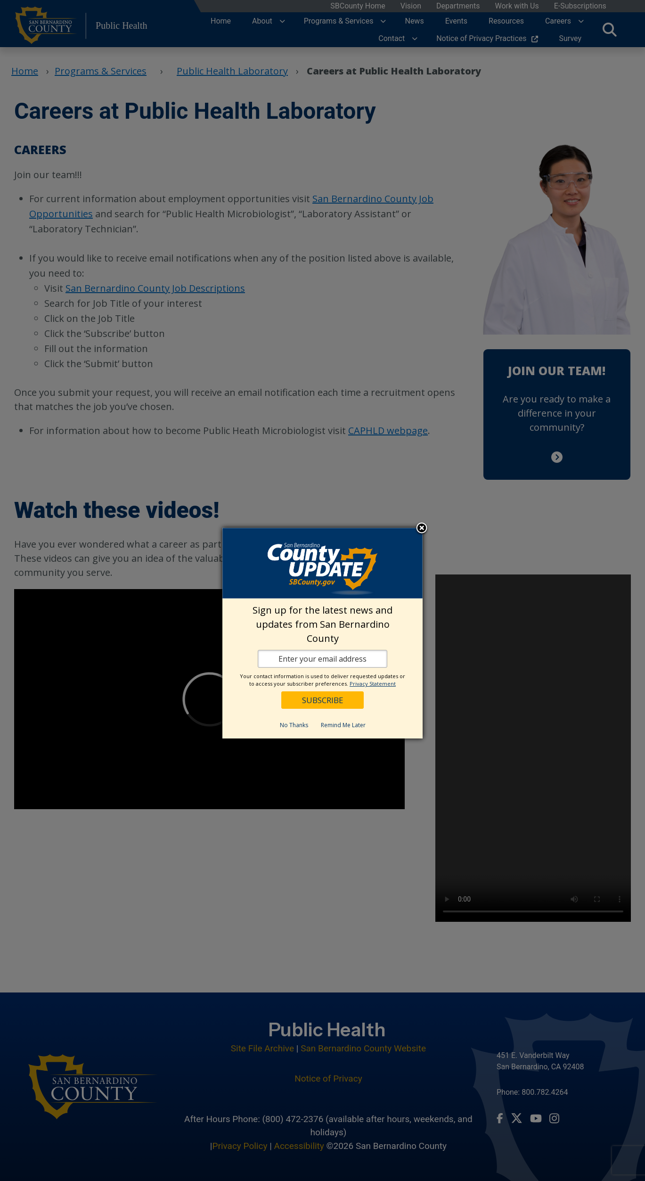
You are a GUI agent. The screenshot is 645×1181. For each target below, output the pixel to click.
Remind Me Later (343, 725)
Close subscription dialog (422, 529)
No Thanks (294, 725)
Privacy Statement (373, 683)
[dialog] (322, 633)
